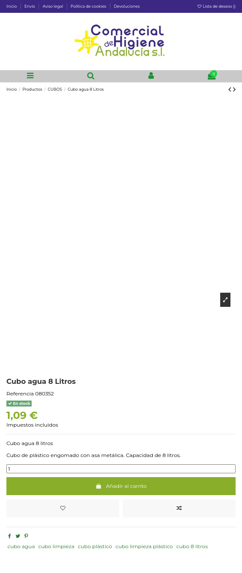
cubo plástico (95, 546)
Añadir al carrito (121, 486)
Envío (30, 6)
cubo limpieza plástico (144, 546)
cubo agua (21, 546)
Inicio (12, 6)
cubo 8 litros (192, 546)
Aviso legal (53, 6)
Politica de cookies (89, 6)
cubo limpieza (56, 546)
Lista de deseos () (216, 6)
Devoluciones (127, 6)
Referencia (20, 393)
